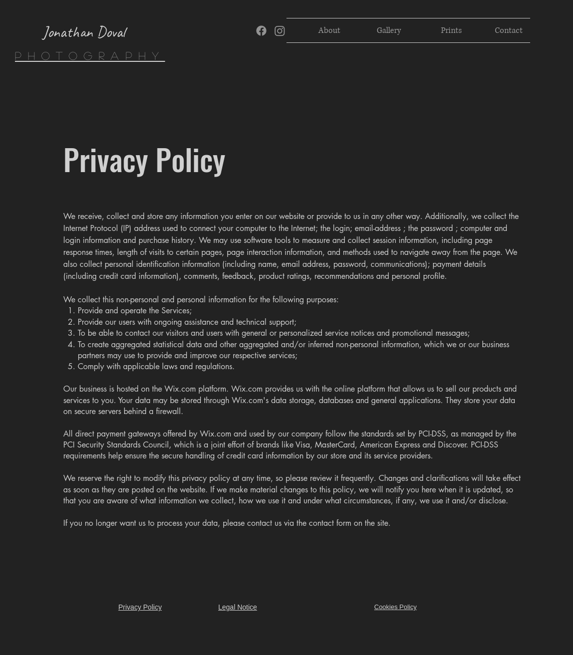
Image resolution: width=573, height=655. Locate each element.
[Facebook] (261, 30)
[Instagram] (279, 30)
